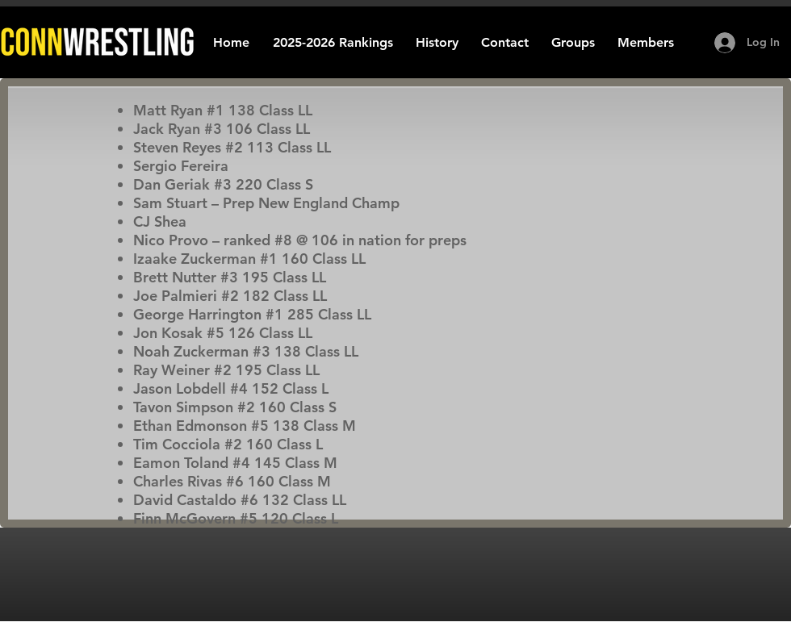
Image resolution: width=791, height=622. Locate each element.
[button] (437, 42)
